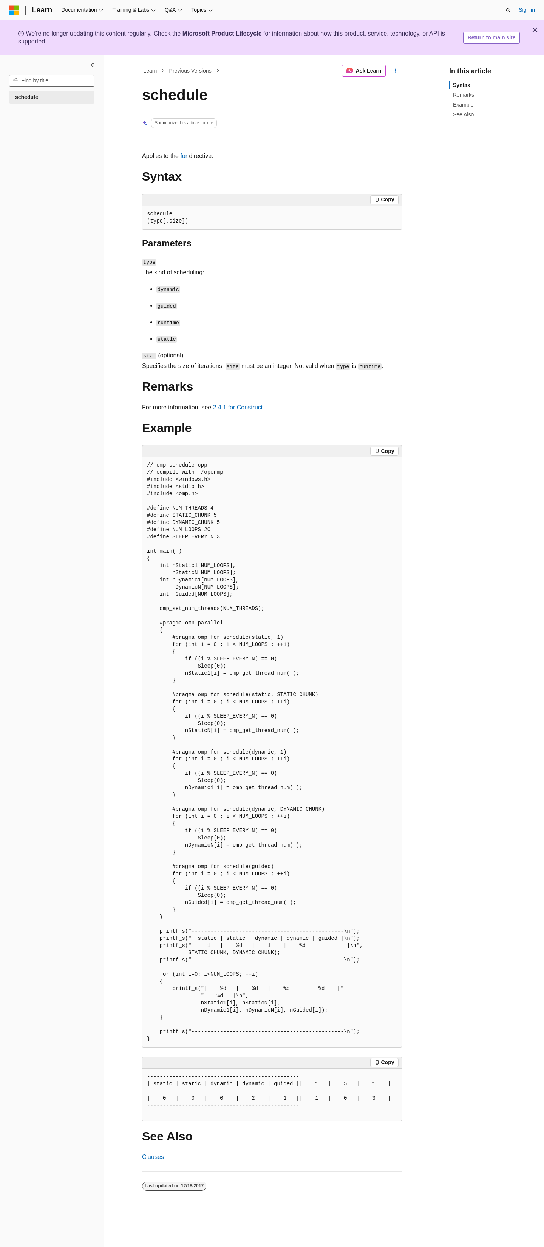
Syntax (461, 85)
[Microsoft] (14, 10)
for (183, 156)
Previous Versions (190, 71)
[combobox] (51, 81)
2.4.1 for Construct (238, 407)
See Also (463, 114)
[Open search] (508, 10)
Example (463, 105)
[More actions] (395, 71)
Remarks (463, 95)
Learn (150, 71)
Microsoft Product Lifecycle (222, 33)
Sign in (527, 10)
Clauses (153, 1157)
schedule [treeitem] (26, 97)
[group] (272, 1095)
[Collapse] (92, 65)
